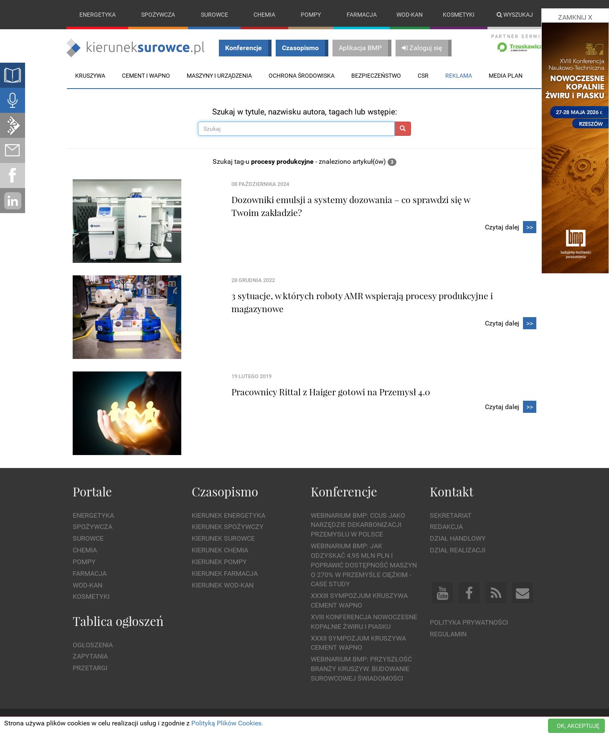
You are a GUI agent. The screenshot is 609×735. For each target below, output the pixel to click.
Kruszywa (90, 75)
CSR (423, 75)
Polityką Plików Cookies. (227, 723)
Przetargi (90, 668)
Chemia (264, 14)
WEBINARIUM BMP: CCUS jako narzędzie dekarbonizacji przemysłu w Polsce (358, 525)
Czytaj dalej (510, 227)
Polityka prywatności (469, 622)
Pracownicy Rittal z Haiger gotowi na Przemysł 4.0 (330, 391)
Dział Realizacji (457, 550)
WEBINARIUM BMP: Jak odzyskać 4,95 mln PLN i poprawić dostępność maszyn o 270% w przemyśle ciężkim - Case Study (364, 565)
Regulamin (448, 634)
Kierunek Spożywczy (228, 527)
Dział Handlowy (458, 538)
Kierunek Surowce (223, 538)
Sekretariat (451, 515)
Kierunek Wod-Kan (223, 585)
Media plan (506, 75)
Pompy (311, 14)
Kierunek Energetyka (228, 515)
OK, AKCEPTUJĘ (578, 725)
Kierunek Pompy (219, 562)
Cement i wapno (146, 75)
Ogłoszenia (93, 645)
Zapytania (90, 656)
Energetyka (97, 14)
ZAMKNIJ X (575, 17)
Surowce (214, 14)
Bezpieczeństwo (376, 75)
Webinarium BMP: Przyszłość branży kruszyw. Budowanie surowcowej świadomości (361, 668)
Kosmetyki (459, 14)
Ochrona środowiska (302, 75)
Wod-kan (409, 14)
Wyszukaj (515, 14)
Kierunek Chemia (220, 550)
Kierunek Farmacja (225, 573)
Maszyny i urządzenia (219, 75)
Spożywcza (158, 14)
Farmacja (362, 14)
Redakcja (446, 527)
